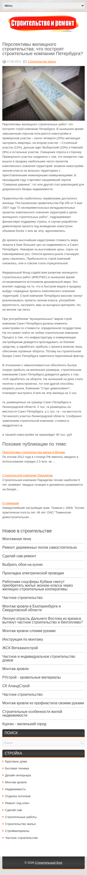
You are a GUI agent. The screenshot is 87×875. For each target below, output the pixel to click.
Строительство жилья (42, 61)
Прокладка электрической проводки (33, 573)
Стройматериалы (17, 831)
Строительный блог (48, 862)
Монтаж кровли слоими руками (28, 630)
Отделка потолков (17, 796)
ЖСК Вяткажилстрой (20, 647)
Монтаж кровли (15, 668)
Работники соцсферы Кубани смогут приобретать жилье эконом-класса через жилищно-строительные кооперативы (37, 585)
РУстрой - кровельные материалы (31, 677)
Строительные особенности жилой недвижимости (32, 713)
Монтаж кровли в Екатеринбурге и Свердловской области (31, 608)
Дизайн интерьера (18, 775)
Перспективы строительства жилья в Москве (33, 452)
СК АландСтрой (16, 685)
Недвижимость (15, 789)
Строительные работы (21, 817)
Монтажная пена (16, 538)
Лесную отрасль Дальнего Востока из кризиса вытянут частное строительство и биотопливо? (42, 620)
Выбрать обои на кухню (22, 564)
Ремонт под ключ (17, 803)
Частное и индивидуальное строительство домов (38, 658)
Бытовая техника (17, 768)
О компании (10, 503)
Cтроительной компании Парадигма (27, 475)
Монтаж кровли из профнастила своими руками (43, 703)
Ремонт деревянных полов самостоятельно (39, 547)
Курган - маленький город (24, 723)
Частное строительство (22, 597)
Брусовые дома (16, 761)
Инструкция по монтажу (22, 639)
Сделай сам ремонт (19, 556)
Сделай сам (13, 810)
